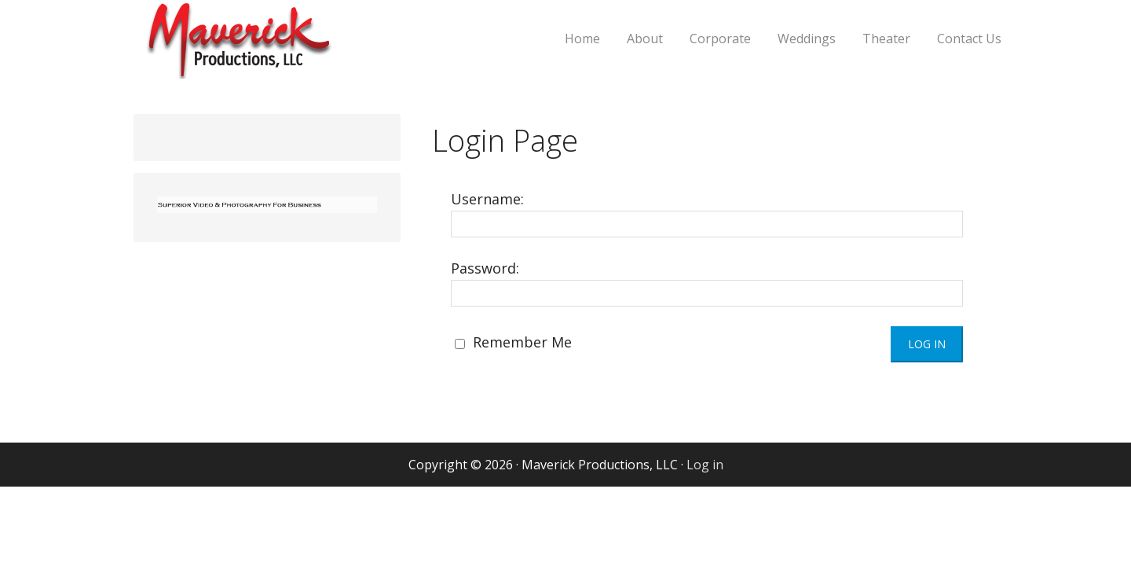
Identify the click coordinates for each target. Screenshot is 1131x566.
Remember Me (513, 342)
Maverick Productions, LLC (294, 49)
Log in (704, 464)
